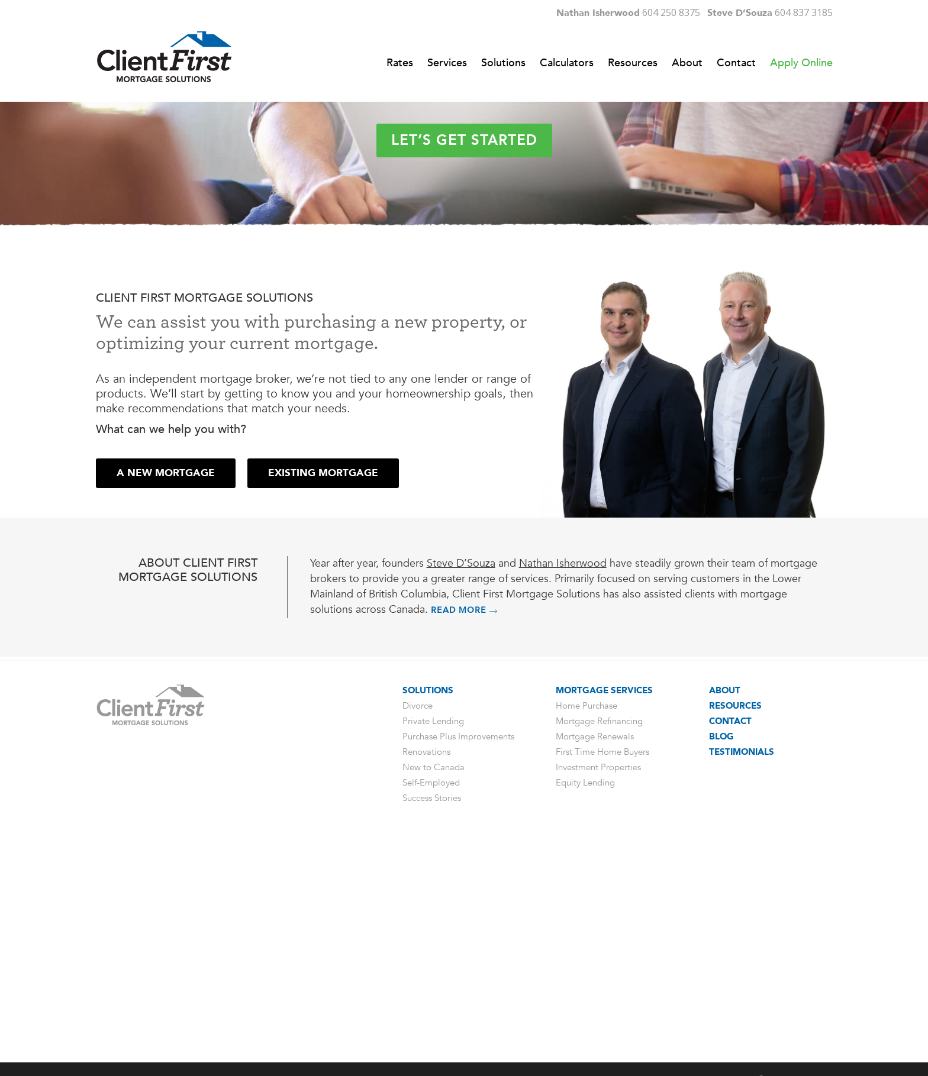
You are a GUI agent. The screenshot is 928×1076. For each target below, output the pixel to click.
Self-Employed (431, 993)
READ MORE (464, 820)
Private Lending (433, 932)
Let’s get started (464, 315)
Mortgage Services (604, 901)
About (724, 901)
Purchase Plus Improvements (458, 947)
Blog (721, 947)
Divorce (417, 916)
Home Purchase (586, 916)
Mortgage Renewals (595, 947)
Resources (735, 916)
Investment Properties (598, 978)
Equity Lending (585, 993)
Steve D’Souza (461, 774)
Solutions (427, 901)
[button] (166, 684)
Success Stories (431, 1008)
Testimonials (741, 962)
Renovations (426, 962)
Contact (730, 932)
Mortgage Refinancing (599, 932)
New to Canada (433, 978)
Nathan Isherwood (563, 774)
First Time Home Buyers (602, 962)
